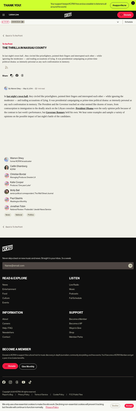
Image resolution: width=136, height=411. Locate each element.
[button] (18, 21)
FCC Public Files (74, 394)
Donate (125, 14)
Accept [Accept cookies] (129, 406)
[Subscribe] (130, 266)
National (19, 215)
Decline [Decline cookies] (115, 406)
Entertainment (9, 289)
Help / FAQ (7, 328)
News (8, 215)
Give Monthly (28, 366)
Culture (6, 298)
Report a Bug (7, 394)
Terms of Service (40, 394)
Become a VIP (75, 323)
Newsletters (8, 332)
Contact (6, 337)
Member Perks (76, 337)
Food (4, 293)
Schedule (129, 22)
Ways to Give (75, 328)
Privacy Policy (22, 394)
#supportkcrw (119, 5)
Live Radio (74, 284)
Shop (71, 332)
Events (5, 302)
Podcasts (73, 293)
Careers (6, 323)
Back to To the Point (12, 35)
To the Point (7, 44)
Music (72, 289)
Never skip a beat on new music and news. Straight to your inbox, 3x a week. (36, 258)
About (5, 319)
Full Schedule (75, 298)
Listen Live (14, 14)
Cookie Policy (57, 394)
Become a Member (78, 319)
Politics (31, 215)
